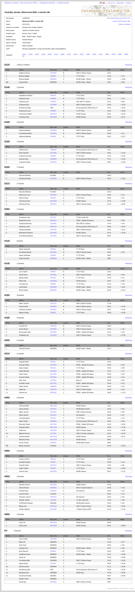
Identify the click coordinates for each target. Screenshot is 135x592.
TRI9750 (53, 95)
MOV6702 (53, 436)
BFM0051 (53, 79)
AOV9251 (53, 178)
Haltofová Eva (23, 150)
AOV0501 (53, 582)
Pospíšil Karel (23, 491)
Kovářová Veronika (25, 156)
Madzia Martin (23, 278)
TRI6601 (53, 462)
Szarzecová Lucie (25, 111)
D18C (43, 54)
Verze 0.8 (111, 3)
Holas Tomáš (23, 374)
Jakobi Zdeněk (24, 409)
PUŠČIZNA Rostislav (26, 503)
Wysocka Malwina (25, 192)
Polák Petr (22, 430)
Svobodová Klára (24, 162)
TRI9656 (53, 136)
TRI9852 (53, 98)
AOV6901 (53, 412)
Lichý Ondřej (23, 539)
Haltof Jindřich (23, 468)
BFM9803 (53, 287)
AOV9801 (53, 275)
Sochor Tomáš (23, 442)
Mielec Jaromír (24, 303)
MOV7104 (53, 439)
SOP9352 (53, 162)
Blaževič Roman (24, 433)
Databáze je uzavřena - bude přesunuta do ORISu (20, 3)
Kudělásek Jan (24, 335)
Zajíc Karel (22, 545)
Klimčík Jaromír (24, 566)
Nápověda (120, 3)
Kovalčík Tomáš (24, 383)
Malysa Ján (23, 506)
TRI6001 (53, 459)
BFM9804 (53, 290)
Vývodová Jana (24, 117)
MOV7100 (53, 427)
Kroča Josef (23, 525)
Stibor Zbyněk (23, 415)
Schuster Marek (24, 365)
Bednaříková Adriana (26, 233)
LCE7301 (53, 433)
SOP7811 (53, 389)
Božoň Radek (23, 290)
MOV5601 (53, 484)
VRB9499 (53, 150)
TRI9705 (53, 278)
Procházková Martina (26, 236)
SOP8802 (53, 539)
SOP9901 (53, 252)
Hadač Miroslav (24, 371)
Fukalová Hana (24, 104)
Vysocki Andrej (24, 494)
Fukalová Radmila (25, 229)
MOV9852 (53, 117)
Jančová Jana (23, 159)
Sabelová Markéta (25, 136)
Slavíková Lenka (24, 226)
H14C (75, 54)
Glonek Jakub (23, 306)
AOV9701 (53, 303)
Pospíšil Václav (24, 465)
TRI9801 (53, 284)
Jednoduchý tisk (116, 18)
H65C (126, 54)
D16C (37, 54)
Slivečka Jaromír (24, 484)
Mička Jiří (22, 542)
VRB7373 (53, 226)
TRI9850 (53, 111)
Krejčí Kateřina (24, 153)
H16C (82, 54)
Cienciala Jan (23, 284)
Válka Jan (22, 389)
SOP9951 (53, 73)
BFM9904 (53, 258)
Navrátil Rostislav (24, 462)
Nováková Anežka (25, 178)
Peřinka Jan (23, 392)
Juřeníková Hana (24, 201)
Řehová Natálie (24, 79)
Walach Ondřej (24, 312)
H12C (69, 54)
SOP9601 (53, 309)
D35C (62, 54)
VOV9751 (53, 101)
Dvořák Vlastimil (24, 509)
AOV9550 (53, 130)
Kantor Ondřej (23, 368)
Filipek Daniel (23, 563)
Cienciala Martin (24, 418)
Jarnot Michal (23, 329)
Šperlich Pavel (23, 579)
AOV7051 (53, 229)
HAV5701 (53, 409)
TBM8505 (53, 386)
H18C (88, 54)
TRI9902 (53, 255)
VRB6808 (53, 421)
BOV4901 (53, 509)
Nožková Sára (23, 198)
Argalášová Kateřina (25, 95)
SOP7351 (53, 236)
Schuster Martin (24, 377)
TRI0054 (53, 76)
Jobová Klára (23, 82)
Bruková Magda (24, 76)
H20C (94, 54)
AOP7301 (53, 383)
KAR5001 (53, 491)
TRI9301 (53, 362)
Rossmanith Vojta (25, 332)
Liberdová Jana (24, 98)
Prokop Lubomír (24, 459)
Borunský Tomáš (24, 424)
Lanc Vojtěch (23, 271)
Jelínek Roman (24, 488)
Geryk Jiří (22, 557)
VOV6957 (53, 223)
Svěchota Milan (24, 406)
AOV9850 (53, 104)
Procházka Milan (24, 560)
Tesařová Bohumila (25, 223)
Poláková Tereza (24, 73)
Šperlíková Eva (24, 572)
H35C (107, 54)
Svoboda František (25, 309)
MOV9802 (53, 281)
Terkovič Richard (24, 348)
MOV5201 (53, 471)
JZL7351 (53, 217)
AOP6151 (53, 220)
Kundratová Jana (24, 217)
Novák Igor (22, 582)
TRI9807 (53, 271)
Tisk (108, 18)
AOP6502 (53, 377)
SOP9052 (53, 195)
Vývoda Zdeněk (24, 436)
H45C (113, 54)
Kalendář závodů (63, 3)
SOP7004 (53, 430)
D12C (24, 54)
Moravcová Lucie (24, 195)
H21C (101, 54)
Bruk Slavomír (23, 551)
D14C (31, 54)
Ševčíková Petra (24, 204)
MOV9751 (53, 114)
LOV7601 (53, 380)
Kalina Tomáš (23, 386)
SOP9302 (53, 329)
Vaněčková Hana (24, 554)
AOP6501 (53, 371)
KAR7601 (53, 415)
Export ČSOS (117, 21)
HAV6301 (53, 442)
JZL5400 (53, 500)
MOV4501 (53, 525)
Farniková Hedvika (25, 576)
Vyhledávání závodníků (47, 3)
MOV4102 (53, 522)
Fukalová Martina (24, 130)
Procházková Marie (25, 133)
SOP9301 (53, 326)
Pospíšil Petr (23, 326)
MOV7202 (53, 406)
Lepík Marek (23, 287)
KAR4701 (53, 497)
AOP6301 (53, 392)
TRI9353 (53, 198)
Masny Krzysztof (24, 446)
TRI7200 (53, 563)
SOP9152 (53, 204)
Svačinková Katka (25, 108)
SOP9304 (53, 335)
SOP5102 (53, 506)
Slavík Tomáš (23, 421)
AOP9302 (53, 332)
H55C (120, 54)
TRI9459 (53, 156)
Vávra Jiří (22, 522)
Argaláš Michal (24, 362)
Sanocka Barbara (24, 175)
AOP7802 (53, 374)
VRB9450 (53, 159)
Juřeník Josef (23, 471)
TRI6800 (53, 551)
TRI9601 (53, 312)
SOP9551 (53, 133)
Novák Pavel (23, 275)
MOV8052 (53, 201)
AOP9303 (53, 365)
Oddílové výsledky (124, 24)
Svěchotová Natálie (25, 114)
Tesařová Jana (24, 101)
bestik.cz (129, 3)
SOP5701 (53, 465)
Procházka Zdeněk (25, 252)
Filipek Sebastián (24, 249)
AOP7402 (53, 424)
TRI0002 (53, 249)
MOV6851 (53, 233)
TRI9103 (53, 368)
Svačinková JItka (24, 569)
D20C (50, 54)
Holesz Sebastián (25, 255)
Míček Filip (22, 281)
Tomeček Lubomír (25, 497)
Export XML (126, 21)
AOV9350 (53, 153)
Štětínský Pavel (24, 439)
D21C (56, 54)
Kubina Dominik (24, 258)
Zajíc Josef (22, 380)
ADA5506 (53, 488)
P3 (23, 56)
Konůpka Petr (23, 548)
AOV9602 (53, 306)
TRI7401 (53, 418)
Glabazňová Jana (25, 220)
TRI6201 (53, 468)
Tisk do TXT (126, 18)
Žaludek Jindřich (24, 500)
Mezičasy (128, 65)
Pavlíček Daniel (24, 427)
